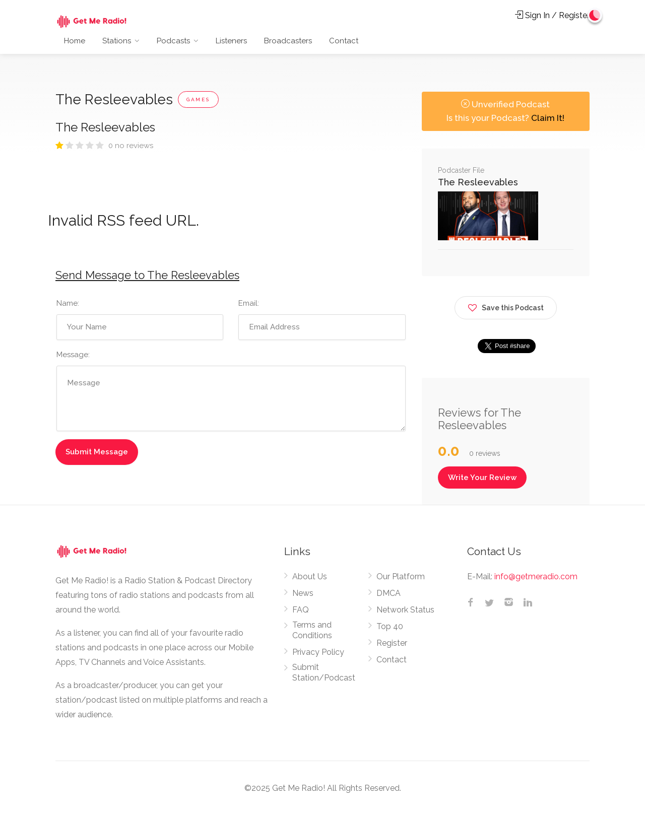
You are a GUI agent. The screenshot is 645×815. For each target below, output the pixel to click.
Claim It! (547, 118)
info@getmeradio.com (535, 576)
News (302, 593)
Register (391, 643)
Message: (73, 354)
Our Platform (400, 576)
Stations (116, 40)
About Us (309, 576)
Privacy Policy (318, 652)
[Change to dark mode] (595, 15)
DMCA (388, 593)
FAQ (300, 610)
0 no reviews (130, 145)
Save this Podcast (506, 306)
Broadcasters (288, 40)
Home (74, 40)
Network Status (405, 610)
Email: (248, 303)
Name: (67, 303)
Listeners (231, 40)
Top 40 (389, 626)
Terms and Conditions (312, 630)
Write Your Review (482, 477)
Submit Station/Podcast (323, 672)
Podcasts (173, 40)
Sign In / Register (552, 15)
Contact (343, 40)
